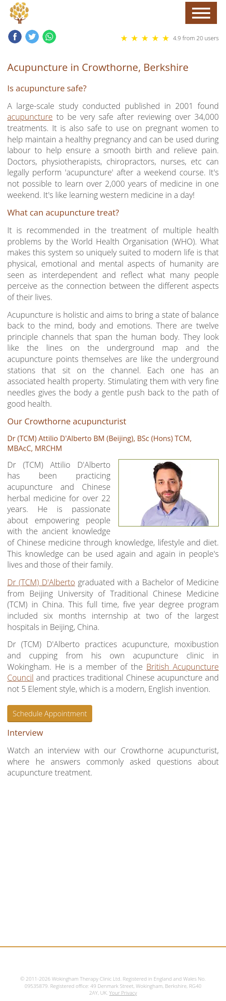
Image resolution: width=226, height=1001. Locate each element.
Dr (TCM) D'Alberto (41, 582)
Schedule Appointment (50, 714)
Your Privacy (123, 992)
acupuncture (29, 116)
